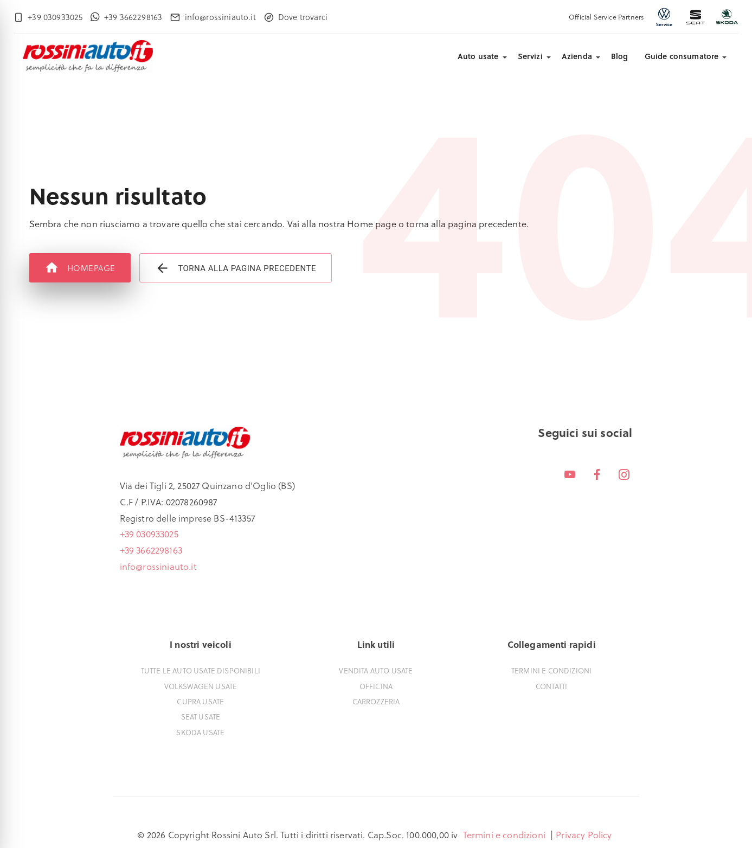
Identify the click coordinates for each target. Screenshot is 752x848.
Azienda (577, 56)
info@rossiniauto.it (158, 566)
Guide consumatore (682, 56)
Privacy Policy (584, 834)
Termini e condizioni (551, 670)
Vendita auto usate (376, 670)
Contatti (551, 686)
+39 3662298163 (151, 550)
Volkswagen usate (200, 686)
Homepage (79, 267)
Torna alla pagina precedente (235, 268)
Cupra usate (200, 701)
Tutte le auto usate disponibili (200, 670)
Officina (376, 686)
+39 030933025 (149, 534)
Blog (619, 56)
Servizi (530, 56)
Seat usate (201, 716)
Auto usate (478, 56)
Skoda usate (200, 732)
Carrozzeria (376, 701)
